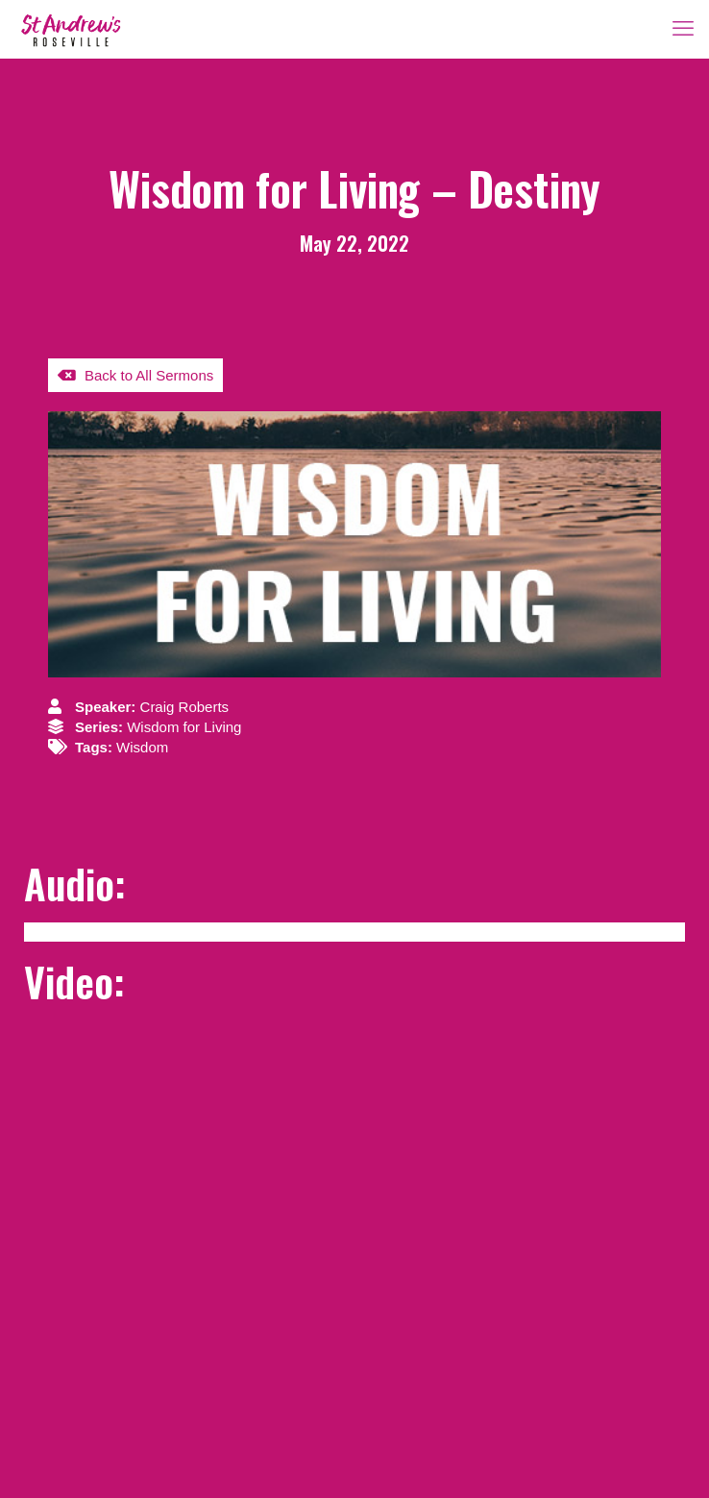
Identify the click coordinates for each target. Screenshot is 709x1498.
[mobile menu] (683, 28)
